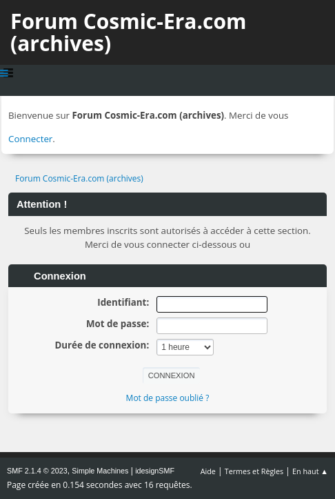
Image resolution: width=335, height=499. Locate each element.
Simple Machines (100, 471)
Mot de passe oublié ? (168, 398)
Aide (208, 471)
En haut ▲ (310, 471)
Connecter (30, 139)
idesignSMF (154, 471)
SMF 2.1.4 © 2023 (37, 471)
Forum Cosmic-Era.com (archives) (128, 32)
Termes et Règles (254, 471)
